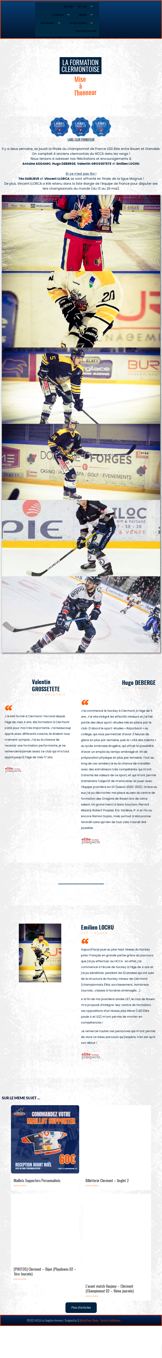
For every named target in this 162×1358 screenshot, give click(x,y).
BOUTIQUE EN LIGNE (86, 31)
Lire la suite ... (21, 1185)
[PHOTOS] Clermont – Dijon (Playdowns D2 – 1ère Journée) (45, 1271)
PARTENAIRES (52, 23)
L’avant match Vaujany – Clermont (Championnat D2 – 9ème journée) (110, 1288)
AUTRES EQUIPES (82, 23)
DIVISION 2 (62, 15)
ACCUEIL (68, 6)
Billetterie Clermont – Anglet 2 (107, 1180)
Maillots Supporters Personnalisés (37, 1180)
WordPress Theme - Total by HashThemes (100, 1320)
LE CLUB (86, 6)
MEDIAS (87, 15)
